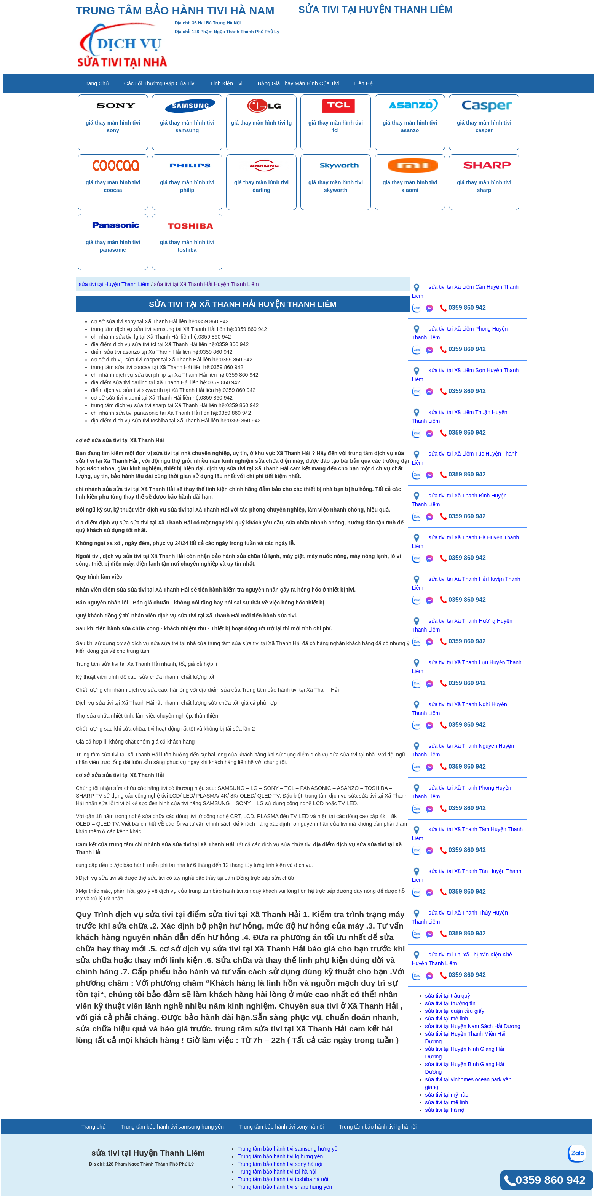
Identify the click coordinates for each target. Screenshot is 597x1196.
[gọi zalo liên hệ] (416, 308)
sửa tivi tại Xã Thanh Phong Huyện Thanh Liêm (461, 792)
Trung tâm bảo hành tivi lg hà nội (378, 1127)
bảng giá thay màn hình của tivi (298, 83)
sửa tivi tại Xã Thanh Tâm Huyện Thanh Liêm (467, 833)
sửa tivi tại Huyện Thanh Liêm (114, 284)
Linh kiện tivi (226, 83)
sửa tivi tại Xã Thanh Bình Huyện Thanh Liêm (459, 499)
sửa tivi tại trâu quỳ (447, 996)
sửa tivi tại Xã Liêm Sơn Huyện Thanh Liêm (465, 374)
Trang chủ (96, 83)
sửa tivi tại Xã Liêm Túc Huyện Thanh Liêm (465, 458)
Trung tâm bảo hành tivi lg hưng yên (280, 1156)
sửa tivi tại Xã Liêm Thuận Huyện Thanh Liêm (460, 416)
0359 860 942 (462, 307)
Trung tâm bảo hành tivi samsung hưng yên (172, 1127)
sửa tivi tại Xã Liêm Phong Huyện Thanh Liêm (460, 333)
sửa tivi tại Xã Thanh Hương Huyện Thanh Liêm (462, 625)
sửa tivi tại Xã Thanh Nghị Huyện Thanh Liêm (459, 708)
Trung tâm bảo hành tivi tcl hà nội (277, 1172)
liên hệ (363, 83)
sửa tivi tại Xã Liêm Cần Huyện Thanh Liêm (465, 291)
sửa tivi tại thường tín (450, 1003)
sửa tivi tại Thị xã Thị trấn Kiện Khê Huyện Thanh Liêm (462, 958)
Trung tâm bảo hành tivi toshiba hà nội (283, 1179)
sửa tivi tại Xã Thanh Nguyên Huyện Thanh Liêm (463, 750)
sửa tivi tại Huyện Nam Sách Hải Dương (472, 1026)
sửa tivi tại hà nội (445, 1110)
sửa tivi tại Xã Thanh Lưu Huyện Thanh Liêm (467, 666)
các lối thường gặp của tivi (159, 83)
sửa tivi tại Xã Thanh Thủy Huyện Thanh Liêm (460, 917)
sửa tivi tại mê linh (446, 1018)
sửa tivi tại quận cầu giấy (454, 1011)
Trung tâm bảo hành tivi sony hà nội (281, 1127)
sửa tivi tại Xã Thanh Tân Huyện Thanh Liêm (467, 875)
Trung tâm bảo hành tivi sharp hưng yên (285, 1187)
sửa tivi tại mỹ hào (446, 1095)
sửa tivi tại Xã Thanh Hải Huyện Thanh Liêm (206, 284)
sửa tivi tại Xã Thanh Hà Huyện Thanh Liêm (465, 541)
